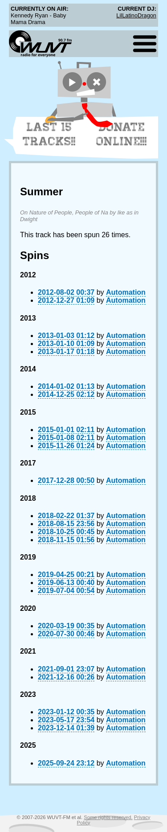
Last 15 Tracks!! (49, 134)
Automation (126, 292)
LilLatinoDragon (136, 15)
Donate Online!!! (121, 134)
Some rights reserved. (108, 817)
